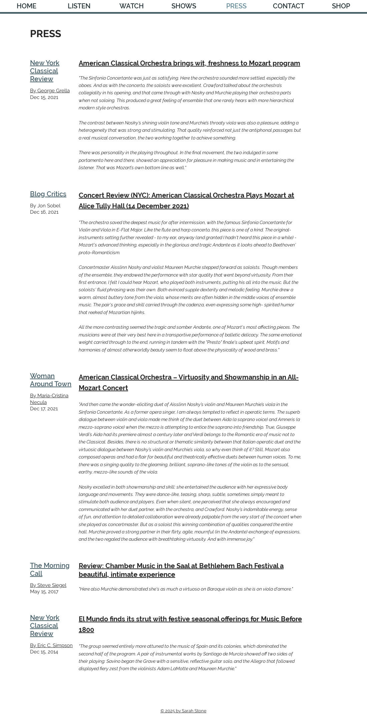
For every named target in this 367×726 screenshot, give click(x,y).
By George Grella (50, 91)
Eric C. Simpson (55, 645)
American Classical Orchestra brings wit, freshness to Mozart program (189, 63)
